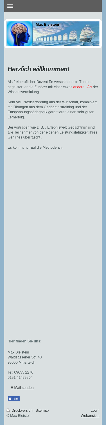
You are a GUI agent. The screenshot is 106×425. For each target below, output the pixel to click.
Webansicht (90, 416)
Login (95, 410)
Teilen (14, 398)
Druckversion (20, 410)
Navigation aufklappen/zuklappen (53, 6)
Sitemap (42, 410)
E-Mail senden (22, 388)
